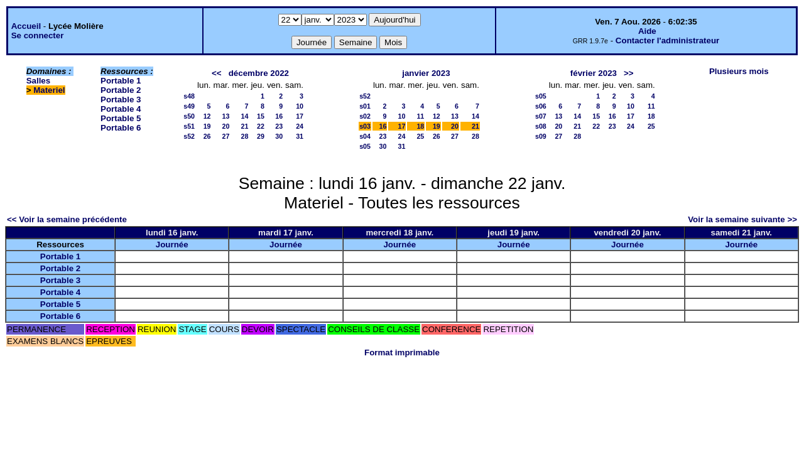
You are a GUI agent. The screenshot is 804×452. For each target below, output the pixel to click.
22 (260, 126)
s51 (189, 126)
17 (299, 116)
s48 (189, 96)
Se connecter (37, 35)
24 (299, 126)
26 (207, 136)
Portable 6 (120, 127)
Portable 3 (120, 99)
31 (299, 136)
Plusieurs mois (739, 71)
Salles (38, 80)
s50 (189, 116)
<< (217, 73)
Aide (647, 31)
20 (226, 126)
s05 (365, 146)
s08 (540, 126)
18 (420, 126)
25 (420, 136)
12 (207, 116)
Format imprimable (402, 352)
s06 (540, 106)
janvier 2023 (426, 73)
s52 (189, 136)
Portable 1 (120, 80)
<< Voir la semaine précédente (67, 219)
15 (260, 116)
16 (279, 116)
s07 (540, 116)
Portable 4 (120, 109)
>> (629, 73)
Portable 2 (120, 90)
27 (226, 136)
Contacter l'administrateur (667, 40)
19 (207, 126)
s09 (540, 136)
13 (226, 116)
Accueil (26, 26)
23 (279, 126)
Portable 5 (120, 118)
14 (245, 116)
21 (245, 126)
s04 (365, 136)
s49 (189, 106)
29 (260, 136)
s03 (365, 126)
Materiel (49, 90)
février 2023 (593, 73)
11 (420, 116)
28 (245, 136)
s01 (365, 106)
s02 (365, 116)
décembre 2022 (259, 73)
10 (299, 106)
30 (279, 136)
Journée (172, 244)
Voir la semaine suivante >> (742, 219)
